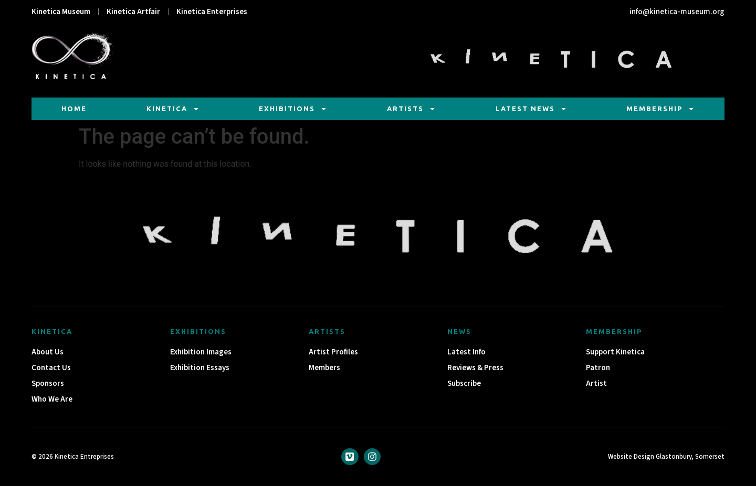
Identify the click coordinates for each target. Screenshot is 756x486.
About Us (48, 352)
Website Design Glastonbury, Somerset (666, 456)
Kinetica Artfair (133, 11)
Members (324, 367)
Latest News (531, 108)
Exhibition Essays (199, 367)
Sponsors (48, 383)
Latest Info (466, 352)
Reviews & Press (475, 367)
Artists (411, 108)
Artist (596, 383)
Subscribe (464, 383)
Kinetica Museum (61, 11)
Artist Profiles (333, 352)
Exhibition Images (201, 352)
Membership (660, 108)
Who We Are (52, 399)
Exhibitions (293, 108)
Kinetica (173, 108)
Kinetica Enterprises (211, 11)
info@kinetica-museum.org (676, 11)
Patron (598, 367)
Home (74, 108)
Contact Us (51, 367)
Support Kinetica (615, 352)
